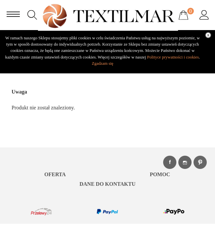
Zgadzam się (102, 63)
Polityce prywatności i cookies (173, 57)
